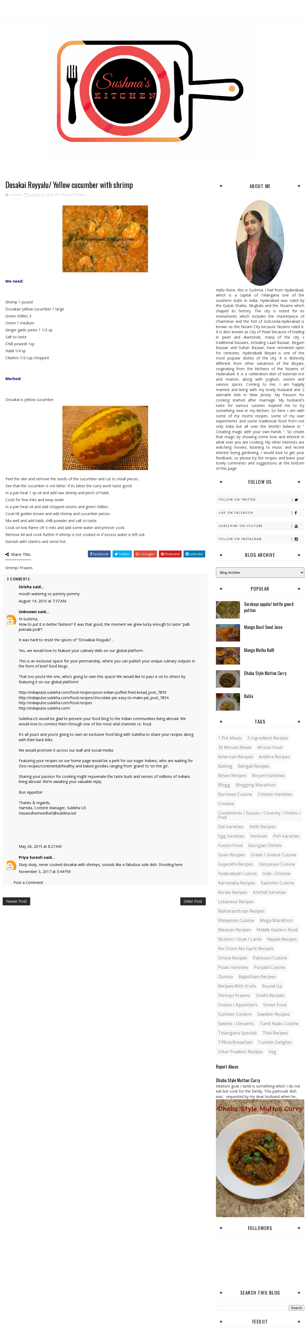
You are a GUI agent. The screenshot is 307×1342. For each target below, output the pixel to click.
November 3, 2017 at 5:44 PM (44, 871)
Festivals (258, 836)
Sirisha (25, 586)
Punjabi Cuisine (269, 967)
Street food (274, 1005)
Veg (272, 1052)
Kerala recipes (232, 892)
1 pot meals (230, 738)
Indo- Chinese (276, 873)
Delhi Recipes (262, 827)
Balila (248, 696)
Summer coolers (235, 1014)
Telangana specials (237, 1033)
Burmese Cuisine (235, 794)
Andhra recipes (274, 757)
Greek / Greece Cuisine (273, 855)
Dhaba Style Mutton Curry (265, 673)
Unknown (28, 611)
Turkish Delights (275, 1042)
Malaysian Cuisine (236, 920)
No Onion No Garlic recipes (246, 948)
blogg (224, 785)
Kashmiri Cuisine (277, 883)
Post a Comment (28, 882)
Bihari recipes (232, 775)
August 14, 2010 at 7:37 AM (42, 600)
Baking (225, 766)
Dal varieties (231, 827)
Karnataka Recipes (236, 883)
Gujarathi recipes (235, 864)
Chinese (226, 804)
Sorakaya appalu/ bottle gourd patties (269, 607)
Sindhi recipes (270, 995)
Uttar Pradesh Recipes (240, 1052)
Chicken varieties (275, 794)
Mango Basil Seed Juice (263, 627)
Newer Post (16, 901)
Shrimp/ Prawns (73, 194)
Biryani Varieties (268, 775)
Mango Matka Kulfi (259, 650)
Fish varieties (286, 836)
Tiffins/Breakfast (235, 1042)
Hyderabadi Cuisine (237, 873)
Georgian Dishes (265, 845)
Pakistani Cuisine (270, 958)
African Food (269, 747)
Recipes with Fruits (237, 986)
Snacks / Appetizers (237, 1005)
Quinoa (225, 977)
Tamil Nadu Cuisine (279, 1023)
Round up (272, 986)
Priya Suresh (31, 857)
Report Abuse (227, 1066)
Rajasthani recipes (257, 977)
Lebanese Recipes (236, 902)
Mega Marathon (276, 920)
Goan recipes (231, 855)
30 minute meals (235, 747)
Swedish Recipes (273, 1014)
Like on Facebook (261, 513)
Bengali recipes (253, 766)
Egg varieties (231, 836)
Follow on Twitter (261, 500)
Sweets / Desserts (236, 1023)
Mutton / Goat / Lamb (240, 939)
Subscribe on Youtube (261, 526)
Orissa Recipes (232, 958)
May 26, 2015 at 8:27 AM (40, 846)
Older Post (193, 901)
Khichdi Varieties (269, 892)
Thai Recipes (275, 1033)
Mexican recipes (234, 930)
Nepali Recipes (282, 939)
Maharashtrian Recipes (241, 911)
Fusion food (230, 845)
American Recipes (235, 757)
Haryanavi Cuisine (277, 864)
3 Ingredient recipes (267, 738)
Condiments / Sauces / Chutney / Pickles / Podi (259, 815)
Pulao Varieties (233, 967)
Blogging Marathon (256, 785)
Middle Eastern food (277, 930)
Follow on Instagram (261, 539)
